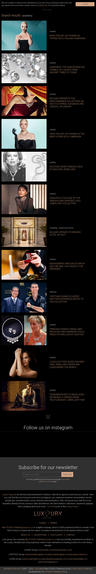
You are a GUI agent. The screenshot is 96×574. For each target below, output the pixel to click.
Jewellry (53, 31)
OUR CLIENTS (56, 535)
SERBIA (53, 523)
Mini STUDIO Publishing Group (54, 571)
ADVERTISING (40, 535)
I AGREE (85, 4)
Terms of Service (47, 481)
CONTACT (71, 535)
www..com (62, 550)
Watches (53, 292)
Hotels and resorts (66, 228)
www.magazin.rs (36, 554)
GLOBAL (42, 523)
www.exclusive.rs (77, 554)
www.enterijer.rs (31, 559)
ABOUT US (25, 535)
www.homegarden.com (54, 559)
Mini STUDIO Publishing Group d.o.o (17, 527)
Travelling (53, 228)
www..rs (44, 550)
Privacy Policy (65, 479)
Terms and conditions (81, 568)
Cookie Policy (42, 5)
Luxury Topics (8, 494)
